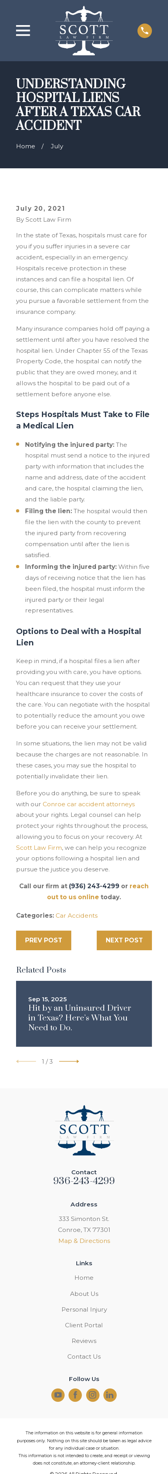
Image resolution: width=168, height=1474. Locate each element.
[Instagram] (92, 1395)
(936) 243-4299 (94, 886)
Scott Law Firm (39, 847)
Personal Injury (84, 1309)
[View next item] (69, 1061)
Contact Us (84, 1356)
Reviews (84, 1341)
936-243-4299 (84, 1181)
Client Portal (84, 1325)
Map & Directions (84, 1240)
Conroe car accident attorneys (89, 804)
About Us (84, 1293)
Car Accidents (77, 915)
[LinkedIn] (110, 1395)
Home (84, 1277)
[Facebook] (75, 1395)
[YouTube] (58, 1395)
